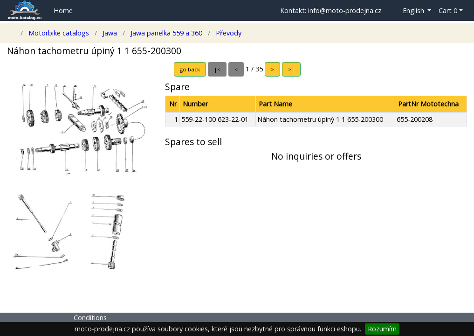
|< (217, 69)
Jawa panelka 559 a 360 (166, 32)
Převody (227, 32)
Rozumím (382, 328)
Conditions (90, 317)
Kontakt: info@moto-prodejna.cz (330, 10)
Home (63, 10)
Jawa (110, 32)
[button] (410, 11)
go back (190, 69)
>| (291, 69)
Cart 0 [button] (448, 10)
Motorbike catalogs (59, 32)
